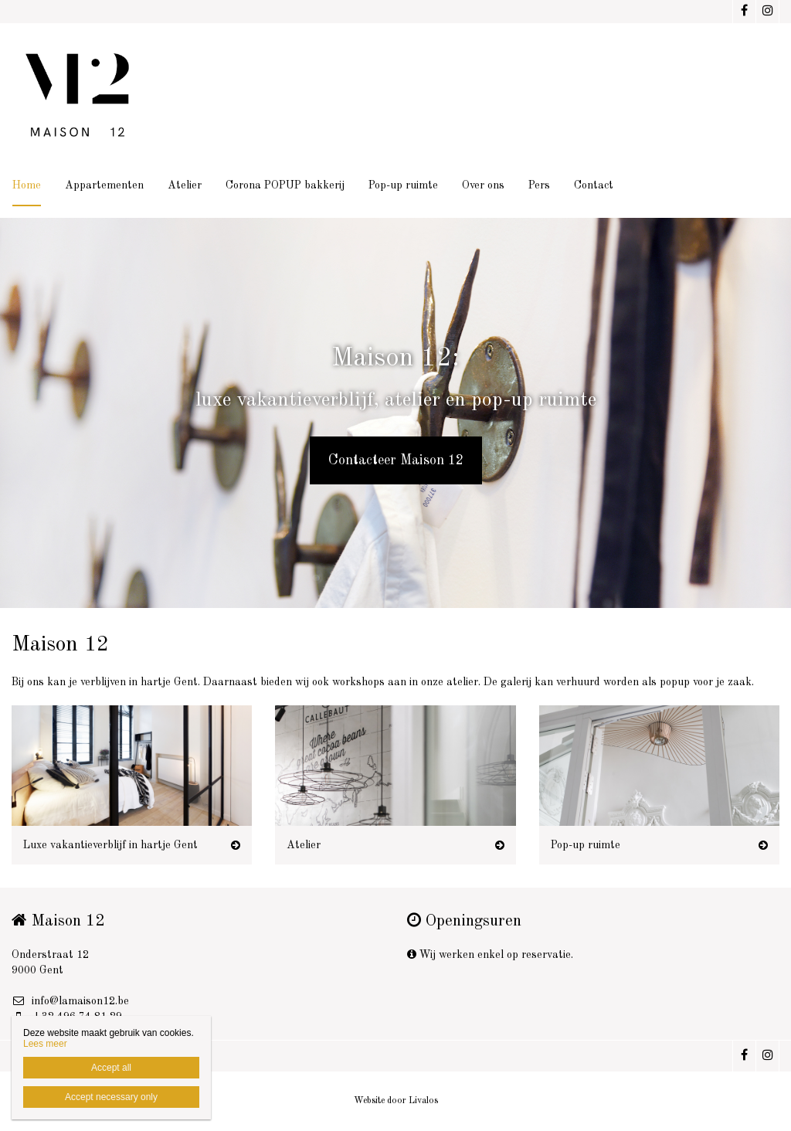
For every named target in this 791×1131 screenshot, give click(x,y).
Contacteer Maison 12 (395, 460)
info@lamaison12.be (70, 1001)
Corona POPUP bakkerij (285, 185)
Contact (593, 185)
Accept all (111, 1067)
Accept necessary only (111, 1097)
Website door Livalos (396, 1101)
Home (26, 185)
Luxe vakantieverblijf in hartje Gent (110, 845)
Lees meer (45, 1043)
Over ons (483, 185)
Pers (539, 185)
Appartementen (104, 185)
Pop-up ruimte (403, 185)
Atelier (185, 185)
